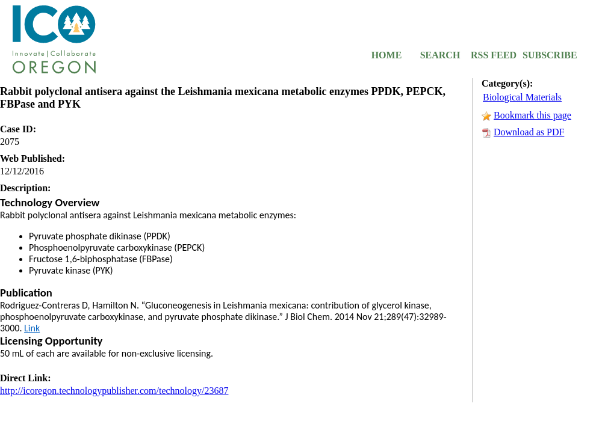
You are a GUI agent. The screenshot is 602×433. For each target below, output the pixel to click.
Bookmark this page (532, 115)
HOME (386, 55)
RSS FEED (494, 55)
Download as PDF (529, 132)
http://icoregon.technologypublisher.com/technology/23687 (114, 390)
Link (32, 328)
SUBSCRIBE (547, 55)
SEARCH (440, 55)
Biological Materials (522, 97)
